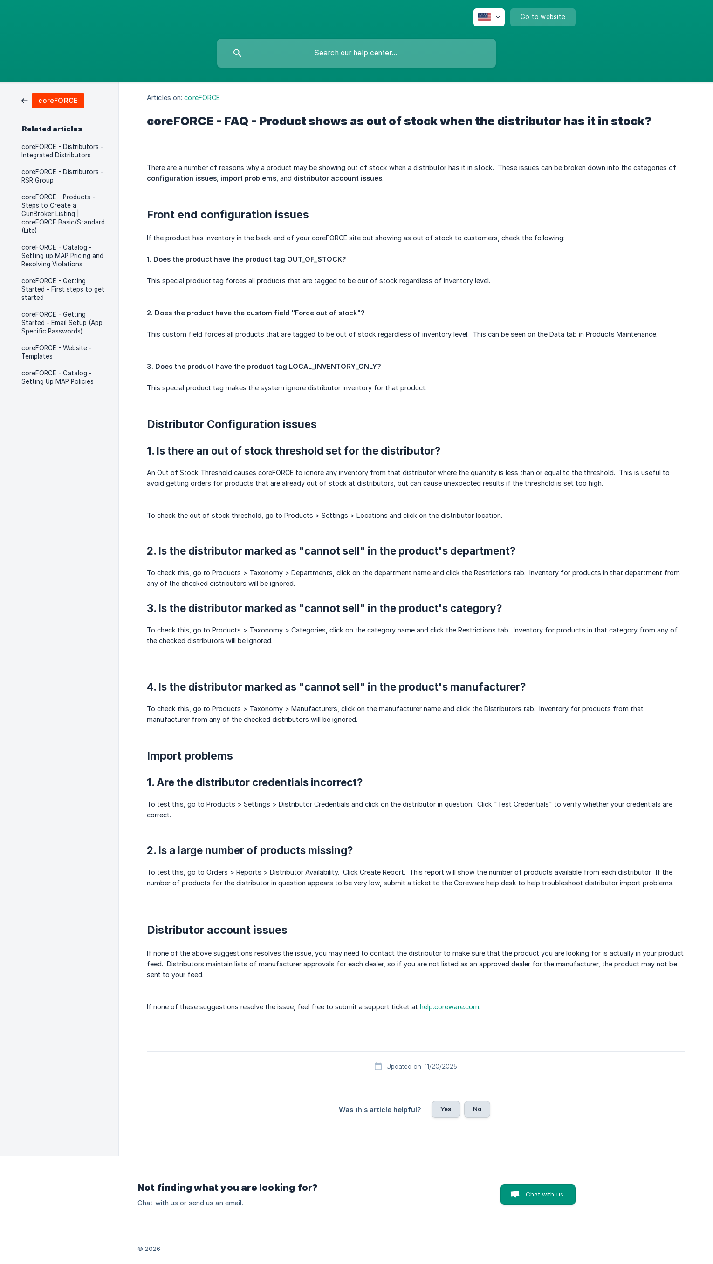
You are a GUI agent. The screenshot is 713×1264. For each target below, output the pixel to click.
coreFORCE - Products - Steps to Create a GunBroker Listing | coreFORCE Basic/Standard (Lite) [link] (63, 213)
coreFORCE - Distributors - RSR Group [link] (62, 176)
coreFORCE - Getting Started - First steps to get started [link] (62, 289)
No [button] (477, 1109)
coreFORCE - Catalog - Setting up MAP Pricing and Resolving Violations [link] (62, 256)
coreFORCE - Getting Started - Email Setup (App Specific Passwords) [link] (62, 323)
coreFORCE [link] (202, 98)
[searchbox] (356, 53)
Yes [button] (446, 1109)
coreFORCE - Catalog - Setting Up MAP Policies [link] (57, 377)
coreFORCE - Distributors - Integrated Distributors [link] (62, 151)
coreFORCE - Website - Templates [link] (56, 352)
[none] (489, 17)
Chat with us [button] (544, 1194)
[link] (52, 99)
